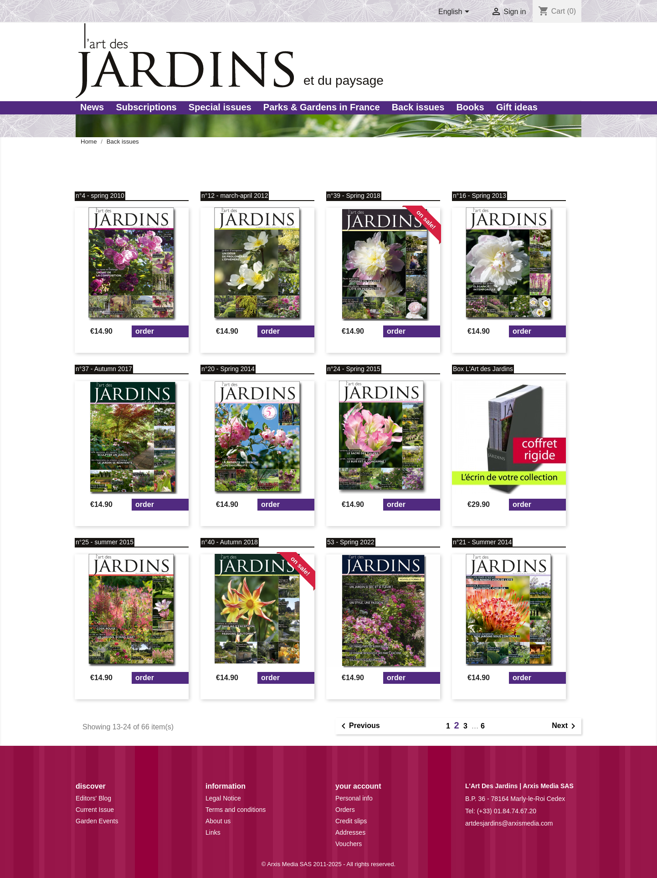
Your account (358, 786)
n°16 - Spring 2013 (479, 195)
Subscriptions (146, 107)
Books (470, 107)
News (92, 107)
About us (218, 821)
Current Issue (95, 809)
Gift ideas (517, 107)
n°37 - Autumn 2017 (104, 368)
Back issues (418, 107)
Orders (345, 809)
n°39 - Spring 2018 (353, 195)
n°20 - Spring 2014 (228, 368)
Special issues (220, 107)
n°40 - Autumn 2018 (229, 542)
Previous (359, 726)
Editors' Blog (93, 798)
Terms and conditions (235, 809)
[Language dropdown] (455, 12)
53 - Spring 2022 (351, 542)
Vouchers (348, 843)
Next (565, 726)
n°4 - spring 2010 (100, 195)
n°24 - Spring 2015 (353, 368)
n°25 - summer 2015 (104, 542)
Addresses (350, 832)
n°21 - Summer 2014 (482, 542)
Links (213, 832)
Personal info (354, 798)
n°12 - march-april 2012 (234, 195)
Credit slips (351, 821)
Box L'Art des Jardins (483, 368)
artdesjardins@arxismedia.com (509, 823)
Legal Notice (223, 798)
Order (144, 331)
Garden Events (97, 821)
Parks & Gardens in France (321, 107)
